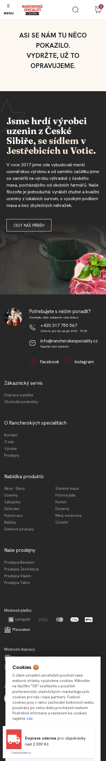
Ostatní (61, 522)
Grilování (11, 508)
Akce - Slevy (14, 488)
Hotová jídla (65, 495)
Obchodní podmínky (21, 401)
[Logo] (32, 10)
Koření (60, 502)
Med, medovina (68, 515)
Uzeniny (11, 495)
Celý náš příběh (29, 225)
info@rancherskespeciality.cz (69, 341)
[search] (75, 11)
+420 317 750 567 (58, 325)
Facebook (44, 362)
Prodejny (11, 455)
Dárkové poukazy (19, 529)
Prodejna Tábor (17, 582)
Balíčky (10, 522)
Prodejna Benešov (19, 562)
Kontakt (11, 435)
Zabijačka (12, 502)
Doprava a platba (18, 395)
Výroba (10, 448)
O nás (9, 441)
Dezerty (62, 508)
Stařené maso (67, 488)
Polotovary (13, 515)
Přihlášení (86, 9)
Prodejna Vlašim (17, 576)
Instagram (79, 362)
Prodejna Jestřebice (21, 569)
